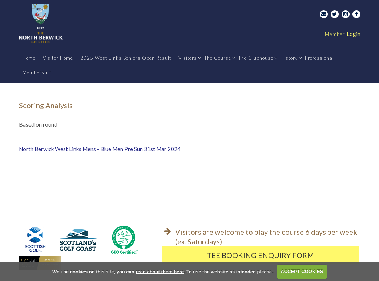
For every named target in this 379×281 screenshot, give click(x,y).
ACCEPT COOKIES (302, 271)
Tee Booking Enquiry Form (260, 255)
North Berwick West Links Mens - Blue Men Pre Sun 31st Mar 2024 (100, 149)
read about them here (160, 271)
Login (342, 34)
